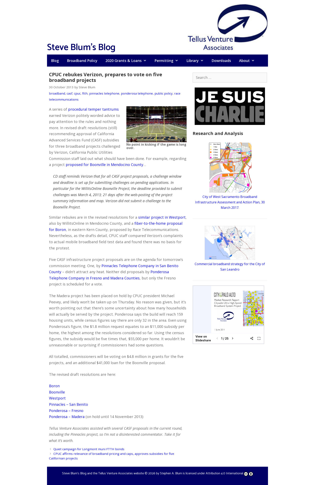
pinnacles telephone (104, 93)
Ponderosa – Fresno (66, 410)
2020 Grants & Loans (127, 61)
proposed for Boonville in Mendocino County (104, 164)
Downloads (221, 60)
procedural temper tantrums (93, 109)
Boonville (57, 392)
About (249, 61)
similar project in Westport (162, 217)
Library (197, 61)
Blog (55, 60)
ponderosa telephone (137, 93)
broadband (57, 93)
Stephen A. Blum (171, 473)
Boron (54, 385)
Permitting (168, 61)
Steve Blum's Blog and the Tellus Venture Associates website (103, 473)
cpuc (77, 93)
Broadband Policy (82, 60)
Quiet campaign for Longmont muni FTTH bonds (88, 449)
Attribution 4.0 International (229, 473)
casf (69, 93)
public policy (163, 93)
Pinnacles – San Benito (68, 404)
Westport (57, 398)
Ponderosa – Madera (67, 416)
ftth (85, 93)
